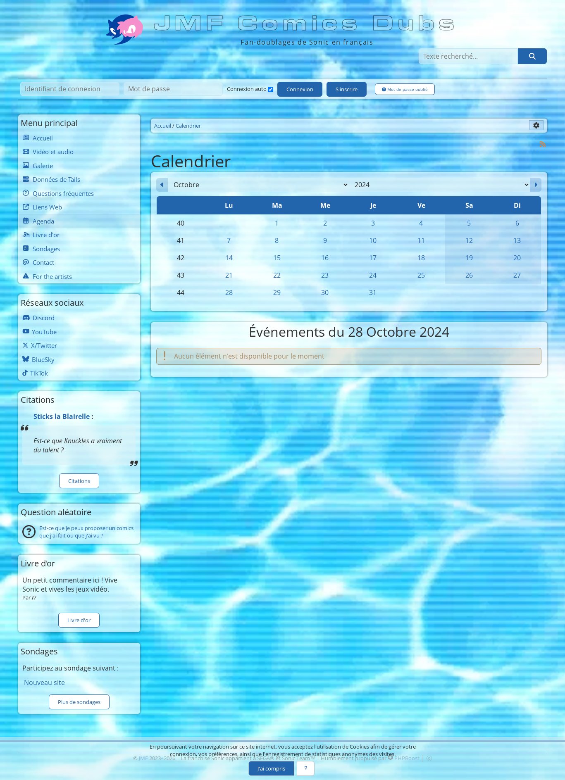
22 (277, 275)
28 (229, 292)
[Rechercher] (531, 56)
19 (469, 257)
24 (373, 275)
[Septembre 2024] (162, 185)
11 (421, 240)
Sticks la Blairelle (61, 416)
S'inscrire (347, 89)
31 (373, 292)
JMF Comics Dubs (306, 23)
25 (421, 275)
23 (325, 275)
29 (277, 292)
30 (325, 292)
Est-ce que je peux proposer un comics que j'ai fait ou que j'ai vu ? (86, 532)
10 (373, 240)
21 (229, 275)
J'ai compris (271, 768)
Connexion (300, 89)
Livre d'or (79, 620)
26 (469, 275)
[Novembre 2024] (535, 185)
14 (229, 257)
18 (421, 257)
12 (469, 240)
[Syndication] (542, 144)
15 (277, 257)
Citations (79, 481)
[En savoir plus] (306, 768)
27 (517, 275)
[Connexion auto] (270, 90)
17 (373, 257)
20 (517, 257)
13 (517, 240)
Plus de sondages (79, 702)
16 (325, 257)
